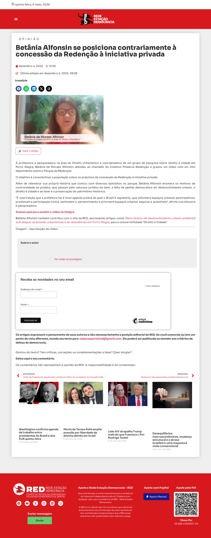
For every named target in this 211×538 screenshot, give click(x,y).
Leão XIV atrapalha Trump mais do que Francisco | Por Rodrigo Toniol (126, 434)
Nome (25, 304)
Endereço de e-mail (32, 289)
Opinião (29, 39)
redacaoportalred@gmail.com (100, 338)
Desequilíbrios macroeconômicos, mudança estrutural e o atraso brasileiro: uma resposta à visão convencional (172, 440)
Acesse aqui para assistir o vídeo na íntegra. (45, 212)
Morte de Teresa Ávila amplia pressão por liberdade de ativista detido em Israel (82, 432)
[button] (16, 19)
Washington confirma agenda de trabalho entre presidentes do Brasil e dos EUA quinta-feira (38, 434)
